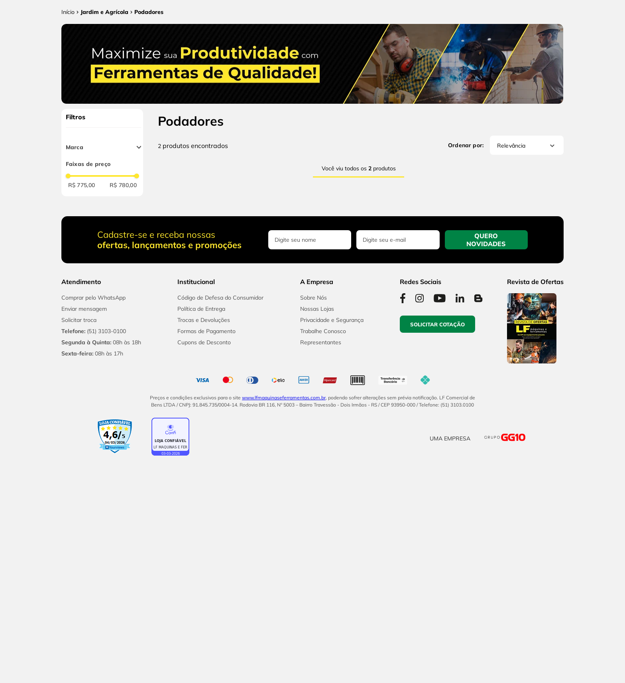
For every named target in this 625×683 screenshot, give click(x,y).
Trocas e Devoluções (203, 568)
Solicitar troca (78, 568)
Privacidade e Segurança (332, 568)
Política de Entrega (201, 557)
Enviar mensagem (84, 557)
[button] (605, 637)
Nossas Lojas (317, 557)
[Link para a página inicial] (68, 82)
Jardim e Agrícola (104, 82)
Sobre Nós (313, 545)
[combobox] (294, 35)
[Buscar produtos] (415, 35)
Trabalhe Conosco (323, 579)
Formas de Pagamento (206, 579)
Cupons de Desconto (204, 590)
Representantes (320, 590)
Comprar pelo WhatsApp (93, 545)
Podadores (148, 82)
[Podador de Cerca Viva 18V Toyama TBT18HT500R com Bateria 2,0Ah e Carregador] (205, 321)
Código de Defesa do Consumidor (220, 545)
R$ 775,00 (81, 255)
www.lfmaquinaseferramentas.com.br (284, 645)
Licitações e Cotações (461, 35)
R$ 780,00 (123, 255)
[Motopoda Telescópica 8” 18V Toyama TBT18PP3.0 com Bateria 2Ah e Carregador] (308, 321)
